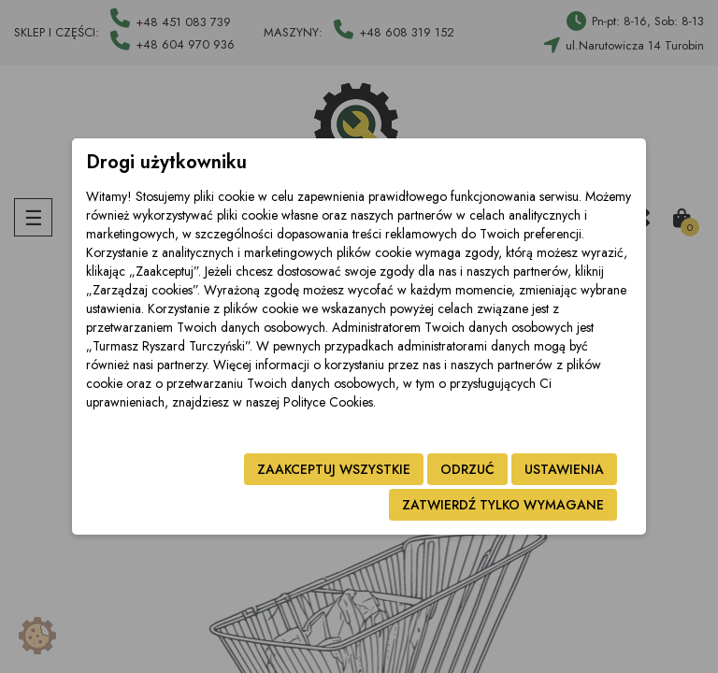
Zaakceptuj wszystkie (333, 469)
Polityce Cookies (328, 402)
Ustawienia (564, 469)
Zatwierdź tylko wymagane (503, 504)
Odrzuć (467, 469)
